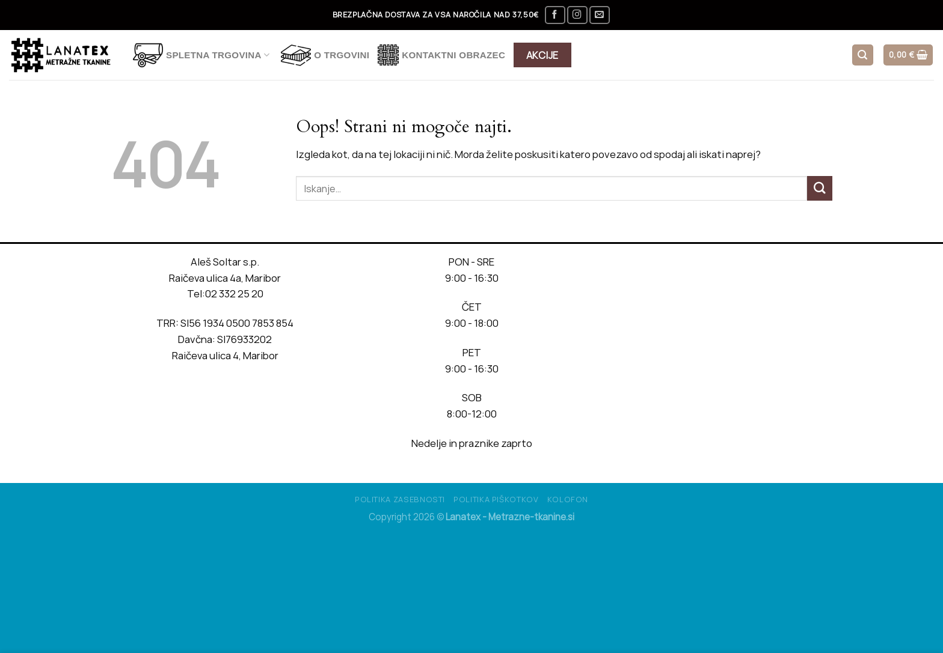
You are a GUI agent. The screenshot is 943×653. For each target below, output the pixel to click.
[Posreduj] (819, 188)
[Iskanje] (862, 54)
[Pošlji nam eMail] (599, 15)
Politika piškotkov (496, 499)
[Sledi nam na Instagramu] (577, 15)
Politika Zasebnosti (400, 499)
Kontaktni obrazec (441, 54)
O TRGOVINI (325, 55)
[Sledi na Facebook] (555, 15)
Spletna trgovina (201, 55)
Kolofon (568, 499)
